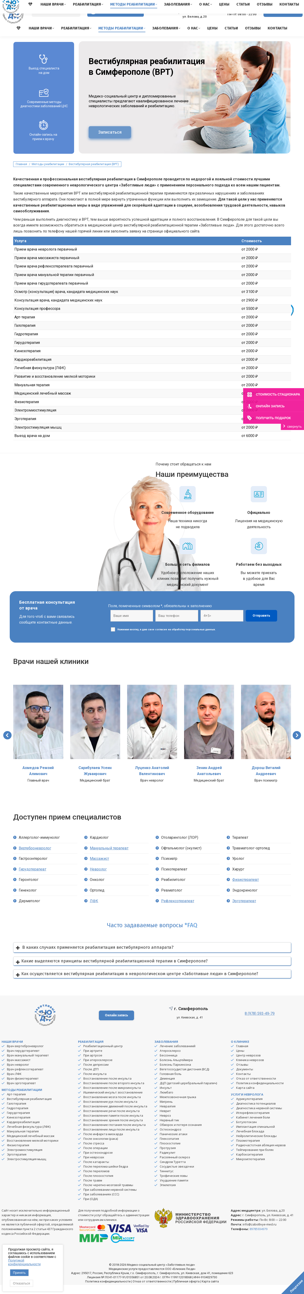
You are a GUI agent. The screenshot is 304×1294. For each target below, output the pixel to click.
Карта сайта (245, 1097)
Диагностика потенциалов (256, 1112)
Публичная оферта (186, 1290)
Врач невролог (18, 1073)
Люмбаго (166, 1101)
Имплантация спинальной (255, 1136)
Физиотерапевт (245, 888)
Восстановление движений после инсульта (115, 1115)
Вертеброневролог (35, 857)
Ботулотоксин (246, 1131)
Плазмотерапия (248, 1149)
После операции (95, 1157)
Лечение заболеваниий (177, 1055)
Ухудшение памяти (174, 1189)
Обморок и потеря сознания (181, 1134)
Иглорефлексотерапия (253, 1122)
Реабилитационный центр (103, 1055)
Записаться (110, 141)
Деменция (167, 1087)
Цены (240, 1060)
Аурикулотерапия (249, 1108)
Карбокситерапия (249, 1163)
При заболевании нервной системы (110, 1199)
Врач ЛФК (14, 1083)
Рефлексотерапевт (177, 910)
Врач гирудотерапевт (23, 1060)
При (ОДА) (90, 1208)
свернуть (294, 426)
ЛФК (94, 910)
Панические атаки (173, 1143)
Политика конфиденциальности (260, 1092)
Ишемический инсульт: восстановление (113, 1101)
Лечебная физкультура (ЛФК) (28, 1136)
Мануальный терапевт (109, 857)
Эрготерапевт (244, 910)
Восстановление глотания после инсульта (114, 1134)
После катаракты (96, 1171)
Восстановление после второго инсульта (113, 1092)
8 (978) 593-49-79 (238, 18)
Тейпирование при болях (255, 1159)
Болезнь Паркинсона (175, 1073)
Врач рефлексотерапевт (25, 1078)
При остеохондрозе (98, 1161)
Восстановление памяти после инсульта (113, 1124)
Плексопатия (169, 1148)
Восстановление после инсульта (107, 1087)
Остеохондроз (170, 1138)
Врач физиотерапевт (23, 1087)
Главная (242, 1055)
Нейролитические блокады (256, 1145)
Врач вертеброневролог (25, 1055)
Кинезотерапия (18, 1126)
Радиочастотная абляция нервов (261, 1154)
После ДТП (91, 1078)
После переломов (96, 1180)
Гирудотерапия (18, 1122)
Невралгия (168, 1115)
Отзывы (242, 1073)
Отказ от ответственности (256, 1087)
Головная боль (171, 1083)
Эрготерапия (16, 1163)
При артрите (92, 1060)
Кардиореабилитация (23, 1131)
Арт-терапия (16, 1103)
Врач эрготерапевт (21, 1092)
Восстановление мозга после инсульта (112, 1106)
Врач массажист (19, 1069)
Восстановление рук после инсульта (110, 1111)
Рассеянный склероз (175, 1166)
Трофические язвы (174, 1185)
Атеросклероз (170, 1060)
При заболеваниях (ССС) (101, 1203)
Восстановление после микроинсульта (112, 1097)
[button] (7, 744)
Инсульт (166, 1097)
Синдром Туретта (173, 1171)
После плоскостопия (98, 1185)
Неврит (165, 1120)
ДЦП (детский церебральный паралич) (188, 1092)
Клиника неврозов (250, 1069)
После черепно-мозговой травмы (108, 1194)
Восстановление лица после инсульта (111, 1138)
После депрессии (96, 1073)
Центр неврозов (248, 1064)
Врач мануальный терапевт (28, 1064)
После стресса (93, 1152)
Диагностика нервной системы (259, 1117)
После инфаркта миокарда (103, 1143)
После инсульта (95, 1083)
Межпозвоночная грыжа (178, 1106)
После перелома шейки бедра (105, 1175)
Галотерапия (16, 1112)
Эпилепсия (168, 1194)
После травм (92, 1189)
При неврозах (93, 1166)
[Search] (56, 21)
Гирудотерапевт (32, 878)
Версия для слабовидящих (116, 20)
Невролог (98, 878)
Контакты (243, 1083)
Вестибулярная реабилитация (29, 1108)
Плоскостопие (170, 1152)
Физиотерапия (18, 1154)
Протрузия (168, 1157)
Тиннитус (166, 1180)
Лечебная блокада (250, 1140)
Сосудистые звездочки (177, 1175)
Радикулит (168, 1161)
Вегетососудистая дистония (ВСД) (184, 1078)
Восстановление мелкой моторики (32, 1149)
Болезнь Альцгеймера (176, 1069)
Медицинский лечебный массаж (30, 1145)
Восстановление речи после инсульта (111, 1120)
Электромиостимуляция (24, 1159)
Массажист (99, 867)
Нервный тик (169, 1129)
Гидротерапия (17, 1117)
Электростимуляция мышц (26, 1168)
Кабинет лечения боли (253, 1126)
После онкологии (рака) (100, 1148)
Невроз (165, 1124)
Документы (244, 1078)
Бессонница (168, 1064)
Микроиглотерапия (250, 1168)
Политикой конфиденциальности (24, 1262)
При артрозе (92, 1064)
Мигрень (166, 1111)
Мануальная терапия (23, 1140)
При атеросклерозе (98, 1069)
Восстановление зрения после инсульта (113, 1129)
